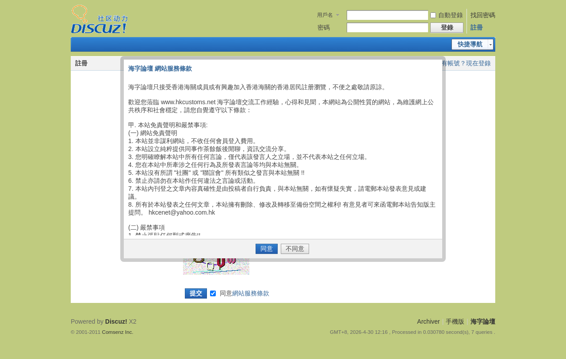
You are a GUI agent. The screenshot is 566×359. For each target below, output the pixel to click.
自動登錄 (446, 15)
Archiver (428, 321)
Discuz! (116, 321)
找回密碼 (482, 15)
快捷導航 (470, 44)
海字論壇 (482, 321)
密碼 (323, 27)
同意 (244, 293)
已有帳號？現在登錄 (463, 63)
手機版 (455, 321)
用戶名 (325, 15)
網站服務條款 (250, 293)
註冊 (476, 27)
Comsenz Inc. (118, 332)
